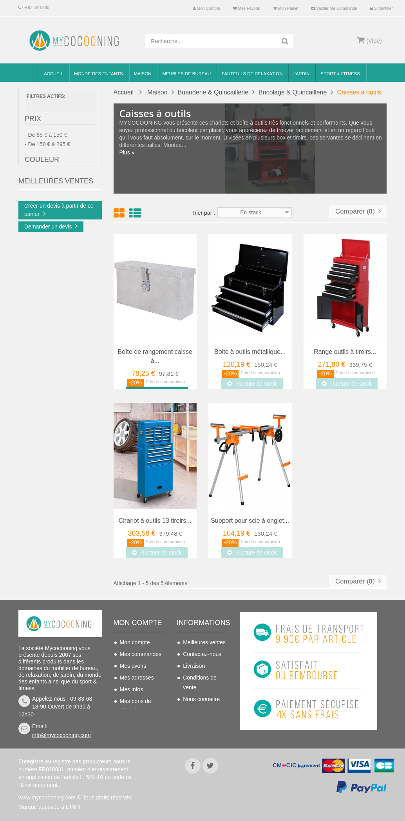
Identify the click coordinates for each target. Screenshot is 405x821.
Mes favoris (246, 8)
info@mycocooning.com (61, 735)
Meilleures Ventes (55, 252)
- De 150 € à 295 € (47, 147)
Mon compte (206, 8)
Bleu (45, 189)
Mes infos (131, 689)
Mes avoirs (133, 666)
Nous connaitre (201, 699)
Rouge (48, 223)
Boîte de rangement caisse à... (155, 356)
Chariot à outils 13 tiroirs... (155, 520)
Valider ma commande (334, 8)
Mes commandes (141, 654)
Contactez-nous (202, 654)
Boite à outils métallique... (250, 351)
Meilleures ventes (204, 642)
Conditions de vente (200, 682)
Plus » (127, 152)
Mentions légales (203, 711)
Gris (45, 200)
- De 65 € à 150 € (46, 138)
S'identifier (381, 8)
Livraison (194, 666)
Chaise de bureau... (73, 282)
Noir (45, 211)
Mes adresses (137, 677)
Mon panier (286, 8)
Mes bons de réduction (135, 706)
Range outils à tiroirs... (345, 351)
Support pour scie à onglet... (250, 520)
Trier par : (203, 213)
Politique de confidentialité (200, 728)
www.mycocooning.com (47, 797)
